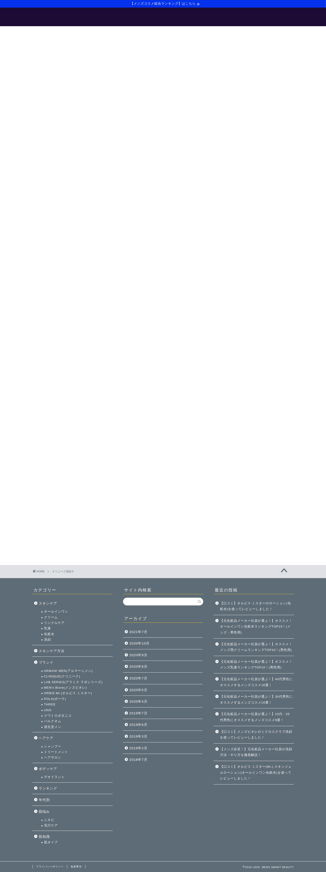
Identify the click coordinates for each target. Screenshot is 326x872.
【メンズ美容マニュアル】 (126, 32)
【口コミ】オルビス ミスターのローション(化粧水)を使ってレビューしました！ (255, 606)
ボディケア (233, 365)
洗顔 (233, 236)
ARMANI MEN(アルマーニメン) (254, 267)
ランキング (233, 385)
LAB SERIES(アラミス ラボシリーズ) (259, 279)
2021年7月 (138, 632)
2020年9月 (138, 655)
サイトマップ (200, 32)
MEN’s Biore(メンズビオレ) (251, 284)
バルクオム (238, 318)
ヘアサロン (238, 354)
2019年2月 (138, 748)
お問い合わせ (231, 32)
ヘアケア (231, 335)
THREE (235, 301)
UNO (233, 307)
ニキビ (235, 416)
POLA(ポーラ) (241, 295)
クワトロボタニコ (243, 312)
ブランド (231, 259)
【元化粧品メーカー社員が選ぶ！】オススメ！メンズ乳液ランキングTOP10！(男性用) (256, 664)
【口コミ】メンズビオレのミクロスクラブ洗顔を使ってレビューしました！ (256, 734)
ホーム (90, 32)
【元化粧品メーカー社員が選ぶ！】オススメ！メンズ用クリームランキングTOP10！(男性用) (256, 647)
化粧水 (235, 231)
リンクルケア (240, 219)
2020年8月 (138, 666)
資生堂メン (238, 323)
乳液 (233, 225)
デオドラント (240, 374)
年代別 (229, 397)
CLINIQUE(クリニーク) (248, 273)
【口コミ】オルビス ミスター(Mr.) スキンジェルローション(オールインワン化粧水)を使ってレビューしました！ (256, 772)
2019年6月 (138, 725)
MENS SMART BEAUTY (163, 18)
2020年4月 (138, 701)
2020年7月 (138, 678)
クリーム (236, 214)
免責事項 (76, 866)
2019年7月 (138, 713)
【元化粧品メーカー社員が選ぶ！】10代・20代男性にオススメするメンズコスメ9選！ (255, 717)
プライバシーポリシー (50, 866)
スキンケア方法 (237, 248)
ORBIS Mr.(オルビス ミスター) (254, 290)
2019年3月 (138, 736)
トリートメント (242, 348)
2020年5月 (138, 690)
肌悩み (229, 408)
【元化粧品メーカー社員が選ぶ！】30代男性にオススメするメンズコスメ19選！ (256, 699)
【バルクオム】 (168, 32)
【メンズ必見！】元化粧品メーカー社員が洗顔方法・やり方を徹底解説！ (256, 752)
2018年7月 (138, 759)
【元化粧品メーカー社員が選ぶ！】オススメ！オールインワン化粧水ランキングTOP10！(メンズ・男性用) (256, 626)
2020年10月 (139, 643)
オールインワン (242, 208)
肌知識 (229, 433)
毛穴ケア (236, 422)
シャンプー (238, 343)
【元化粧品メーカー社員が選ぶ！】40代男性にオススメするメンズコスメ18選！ (256, 682)
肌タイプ (236, 439)
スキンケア (233, 200)
